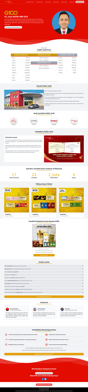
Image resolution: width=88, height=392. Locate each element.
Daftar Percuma (79, 1)
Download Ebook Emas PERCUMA (44, 384)
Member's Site (64, 1)
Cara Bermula (56, 1)
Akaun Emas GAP (44, 255)
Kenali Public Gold (30, 1)
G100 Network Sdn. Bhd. (45, 388)
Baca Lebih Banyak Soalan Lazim (44, 296)
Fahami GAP (47, 1)
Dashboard (71, 1)
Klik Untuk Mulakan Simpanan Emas (44, 373)
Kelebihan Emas (39, 1)
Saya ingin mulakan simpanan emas (13, 27)
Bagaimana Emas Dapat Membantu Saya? (44, 354)
